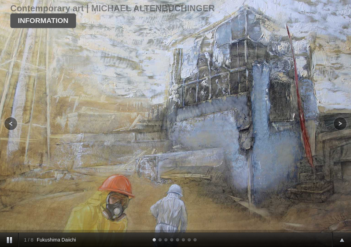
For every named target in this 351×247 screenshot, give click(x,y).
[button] (43, 20)
